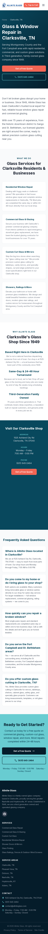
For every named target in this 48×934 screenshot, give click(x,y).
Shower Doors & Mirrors (12, 844)
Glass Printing (7, 848)
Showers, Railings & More (19, 287)
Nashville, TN (7, 877)
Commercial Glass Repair (12, 828)
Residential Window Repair (19, 187)
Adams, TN (6, 885)
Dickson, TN (7, 873)
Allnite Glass (9, 790)
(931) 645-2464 (24, 77)
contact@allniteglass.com (14, 906)
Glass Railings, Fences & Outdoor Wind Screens (22, 852)
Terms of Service (25, 930)
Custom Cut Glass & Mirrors (20, 252)
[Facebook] (4, 814)
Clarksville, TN (8, 865)
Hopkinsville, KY (9, 881)
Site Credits (39, 930)
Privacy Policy (10, 930)
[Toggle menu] (43, 5)
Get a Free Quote (24, 68)
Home (4, 20)
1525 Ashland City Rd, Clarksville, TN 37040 (23, 898)
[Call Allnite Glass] (31, 5)
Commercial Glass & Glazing (20, 219)
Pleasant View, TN (9, 869)
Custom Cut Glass (9, 836)
